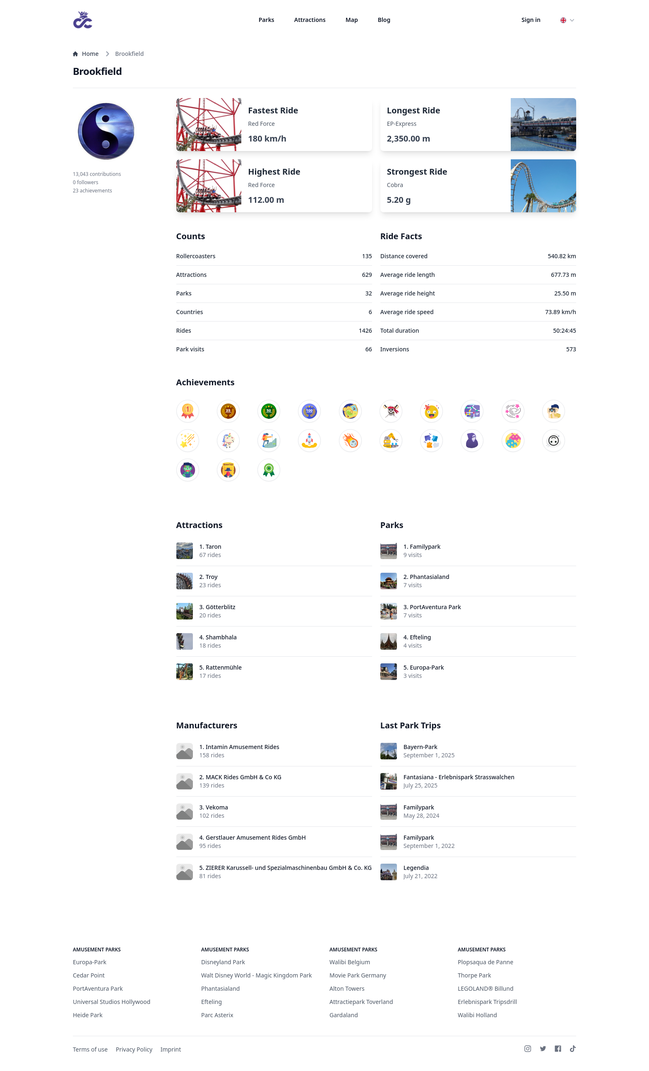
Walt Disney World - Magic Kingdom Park (256, 975)
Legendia (416, 868)
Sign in (531, 20)
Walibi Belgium (349, 962)
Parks (266, 20)
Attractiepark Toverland (361, 1002)
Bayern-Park (420, 747)
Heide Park (88, 1015)
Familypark (425, 546)
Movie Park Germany (357, 975)
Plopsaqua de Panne (485, 962)
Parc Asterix (217, 1015)
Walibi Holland (477, 1015)
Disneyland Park (223, 962)
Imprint (171, 1049)
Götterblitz (221, 607)
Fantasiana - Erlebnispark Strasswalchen (459, 777)
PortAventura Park (435, 607)
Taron (213, 546)
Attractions (310, 20)
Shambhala (221, 637)
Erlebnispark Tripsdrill (487, 1002)
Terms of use (90, 1049)
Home (86, 54)
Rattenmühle (224, 667)
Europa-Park (427, 667)
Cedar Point (89, 975)
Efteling (420, 637)
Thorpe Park (474, 975)
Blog (384, 20)
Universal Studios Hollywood (111, 1002)
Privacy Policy (134, 1049)
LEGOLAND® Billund (486, 988)
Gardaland (343, 1015)
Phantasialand (429, 577)
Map (352, 20)
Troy (211, 577)
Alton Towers (347, 988)
